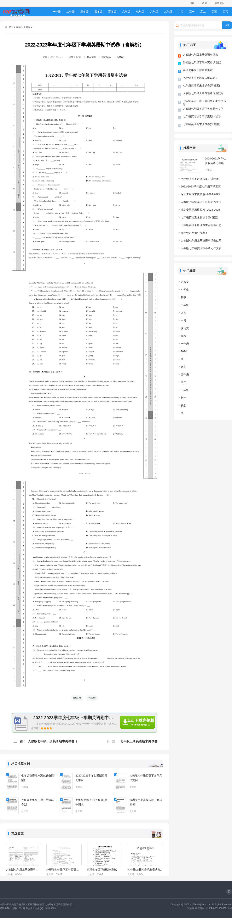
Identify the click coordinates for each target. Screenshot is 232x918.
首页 (11, 27)
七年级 (140, 11)
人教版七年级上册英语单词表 (23, 869)
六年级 (126, 11)
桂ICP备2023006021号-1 (219, 908)
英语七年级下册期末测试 (102, 869)
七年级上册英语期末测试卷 (138, 741)
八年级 (154, 11)
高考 (225, 11)
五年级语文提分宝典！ (194, 232)
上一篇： (20, 741)
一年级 (57, 11)
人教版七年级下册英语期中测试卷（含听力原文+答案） (66, 741)
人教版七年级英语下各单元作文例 (146, 778)
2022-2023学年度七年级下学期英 (201, 186)
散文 (183, 366)
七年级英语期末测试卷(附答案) (38, 778)
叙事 (183, 297)
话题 (183, 312)
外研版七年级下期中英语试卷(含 (37, 802)
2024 (184, 351)
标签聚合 (219, 3)
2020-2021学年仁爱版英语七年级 (91, 778)
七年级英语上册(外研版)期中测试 (91, 802)
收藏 (204, 3)
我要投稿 (106, 57)
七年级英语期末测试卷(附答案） (202, 124)
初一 (183, 397)
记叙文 (185, 281)
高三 (214, 11)
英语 (18, 27)
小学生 (185, 289)
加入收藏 (91, 57)
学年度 (77, 697)
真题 (183, 405)
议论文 (185, 328)
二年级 (71, 11)
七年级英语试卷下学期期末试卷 (202, 116)
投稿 (192, 3)
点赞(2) (120, 57)
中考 (180, 11)
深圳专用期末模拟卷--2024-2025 (146, 802)
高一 (191, 11)
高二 (203, 11)
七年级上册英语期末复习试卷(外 (200, 178)
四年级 (98, 11)
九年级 (168, 11)
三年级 (84, 11)
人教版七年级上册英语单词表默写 (203, 93)
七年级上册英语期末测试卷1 (145, 869)
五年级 (112, 11)
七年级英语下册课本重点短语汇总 (201, 225)
